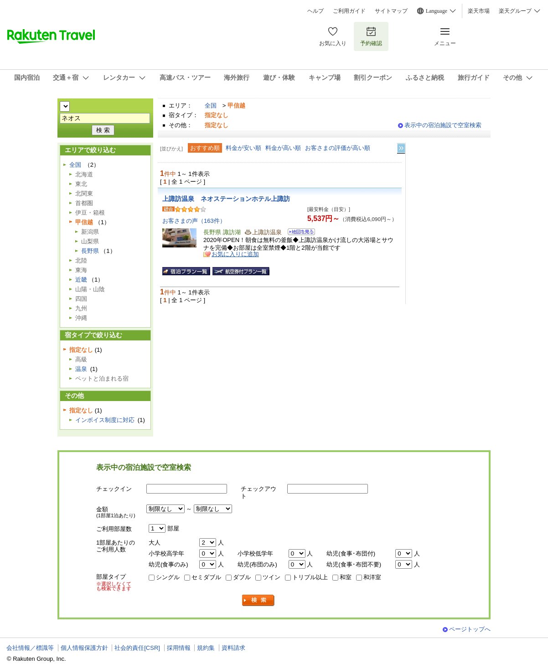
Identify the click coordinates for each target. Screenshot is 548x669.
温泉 (81, 368)
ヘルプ (315, 11)
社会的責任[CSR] (137, 647)
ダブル (242, 577)
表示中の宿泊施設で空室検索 (442, 125)
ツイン (271, 577)
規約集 (206, 647)
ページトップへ (470, 629)
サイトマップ (391, 11)
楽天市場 (479, 11)
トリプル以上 (310, 577)
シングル (168, 577)
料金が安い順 (243, 147)
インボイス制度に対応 (104, 420)
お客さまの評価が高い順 (337, 147)
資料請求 (233, 647)
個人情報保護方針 (84, 647)
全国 (211, 105)
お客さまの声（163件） (194, 220)
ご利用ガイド (349, 11)
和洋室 (372, 577)
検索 (258, 600)
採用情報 (179, 647)
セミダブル (206, 577)
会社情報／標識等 (30, 647)
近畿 (81, 279)
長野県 (90, 250)
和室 (346, 577)
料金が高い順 (283, 147)
